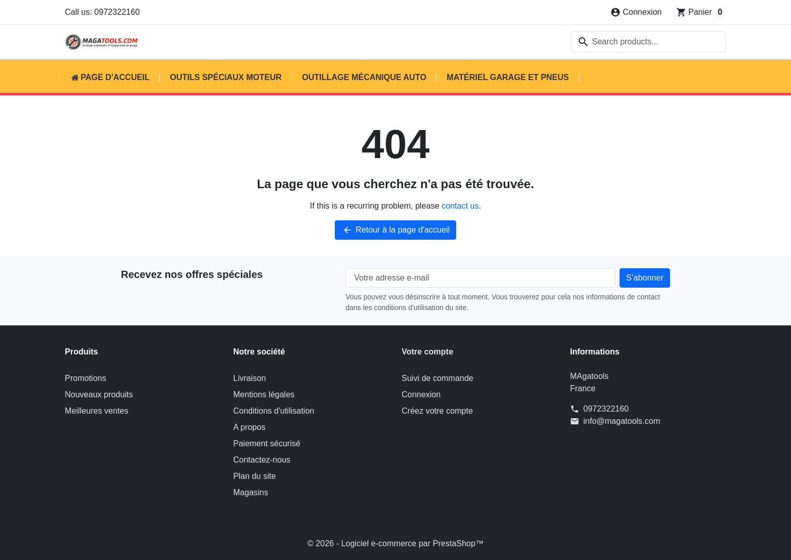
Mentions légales (263, 394)
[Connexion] (636, 12)
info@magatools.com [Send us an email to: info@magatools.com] (621, 421)
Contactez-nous (261, 459)
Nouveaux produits (99, 394)
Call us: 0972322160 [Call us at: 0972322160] (102, 12)
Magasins (250, 492)
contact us (460, 205)
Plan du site (254, 476)
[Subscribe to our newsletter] (645, 278)
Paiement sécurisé (267, 443)
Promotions (85, 378)
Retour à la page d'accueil (395, 230)
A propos (249, 427)
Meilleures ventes (97, 410)
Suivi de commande (438, 378)
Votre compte (427, 351)
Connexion (421, 394)
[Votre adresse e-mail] (480, 278)
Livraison (249, 378)
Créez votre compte (437, 410)
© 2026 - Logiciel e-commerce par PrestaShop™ (395, 543)
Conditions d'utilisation (273, 410)
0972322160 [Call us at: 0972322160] (606, 408)
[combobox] (648, 42)
